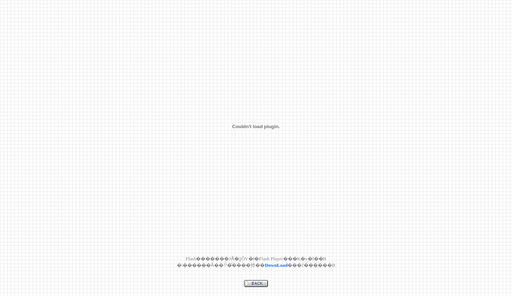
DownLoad (276, 265)
